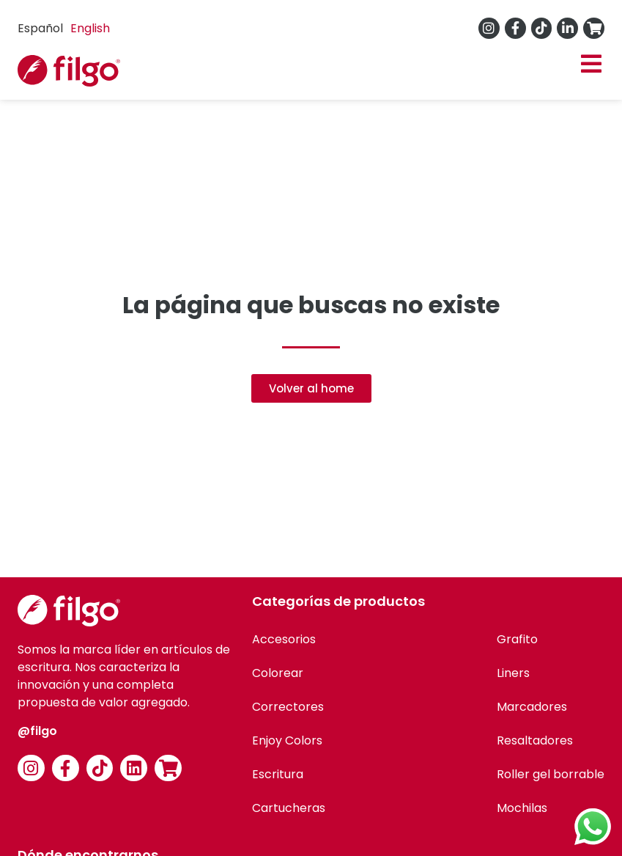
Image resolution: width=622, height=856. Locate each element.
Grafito (517, 639)
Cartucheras (288, 808)
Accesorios (284, 639)
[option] (90, 28)
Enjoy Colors (287, 740)
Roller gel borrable (550, 774)
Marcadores (532, 706)
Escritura (277, 774)
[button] (590, 64)
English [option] (90, 28)
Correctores (288, 706)
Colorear (277, 673)
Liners (513, 673)
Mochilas (522, 808)
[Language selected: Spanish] (67, 28)
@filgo (37, 731)
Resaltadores (535, 740)
